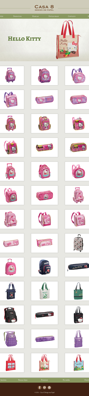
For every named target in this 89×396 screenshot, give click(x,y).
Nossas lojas (22, 380)
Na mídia (66, 380)
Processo (44, 380)
